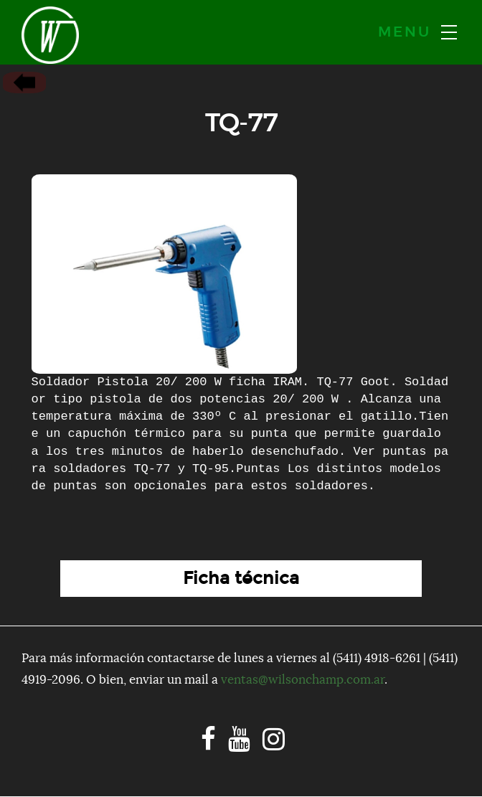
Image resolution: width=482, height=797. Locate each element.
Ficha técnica (241, 578)
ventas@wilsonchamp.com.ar (302, 679)
